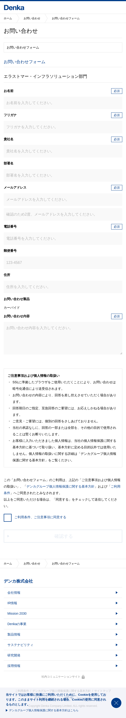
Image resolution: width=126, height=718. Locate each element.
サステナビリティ (20, 645)
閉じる (116, 703)
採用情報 (13, 666)
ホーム (8, 18)
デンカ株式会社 (18, 581)
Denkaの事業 (16, 624)
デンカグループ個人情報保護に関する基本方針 (60, 486)
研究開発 (13, 655)
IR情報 (12, 603)
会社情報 (13, 592)
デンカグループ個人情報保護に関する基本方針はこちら (44, 710)
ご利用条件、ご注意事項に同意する (35, 517)
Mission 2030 (17, 613)
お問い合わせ (32, 18)
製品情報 (13, 634)
